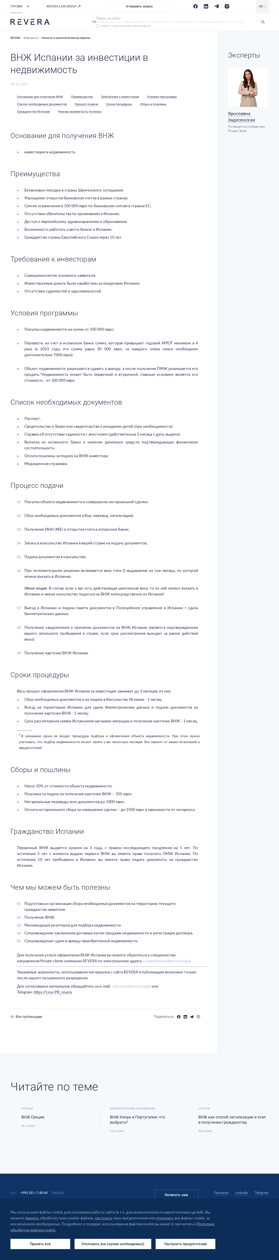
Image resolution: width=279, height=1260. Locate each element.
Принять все (40, 1244)
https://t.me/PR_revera (53, 992)
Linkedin (241, 1193)
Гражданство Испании (33, 111)
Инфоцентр (210, 22)
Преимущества (82, 97)
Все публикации (29, 1017)
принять (32, 1218)
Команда (132, 22)
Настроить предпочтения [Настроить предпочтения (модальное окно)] (185, 1244)
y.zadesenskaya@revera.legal (166, 961)
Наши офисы (103, 22)
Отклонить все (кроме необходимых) (113, 1244)
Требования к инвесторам (120, 97)
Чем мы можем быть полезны (80, 111)
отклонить (165, 1218)
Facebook (221, 1193)
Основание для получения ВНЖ (40, 97)
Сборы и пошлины (153, 104)
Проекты (182, 22)
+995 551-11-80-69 (34, 1193)
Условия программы (162, 97)
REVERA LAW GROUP (64, 6)
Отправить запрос (139, 6)
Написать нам (176, 1195)
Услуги (157, 22)
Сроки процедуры (119, 104)
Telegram (262, 1193)
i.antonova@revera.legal (131, 986)
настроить (103, 1218)
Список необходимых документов (42, 104)
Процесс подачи (86, 104)
